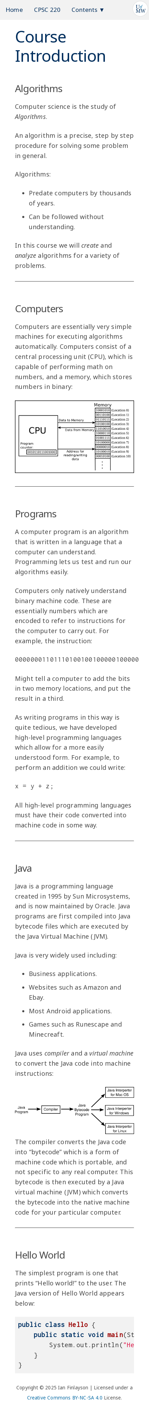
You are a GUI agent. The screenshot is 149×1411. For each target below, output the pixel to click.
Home (14, 10)
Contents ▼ (88, 10)
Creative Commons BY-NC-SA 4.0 (64, 1398)
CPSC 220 (47, 10)
